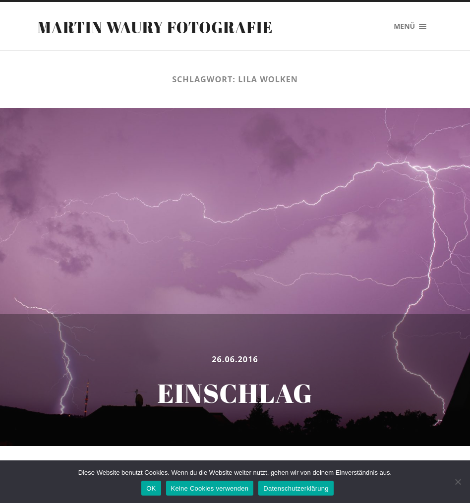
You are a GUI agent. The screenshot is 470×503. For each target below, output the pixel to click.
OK (151, 488)
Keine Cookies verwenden (210, 488)
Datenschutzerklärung (295, 488)
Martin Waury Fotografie (155, 27)
